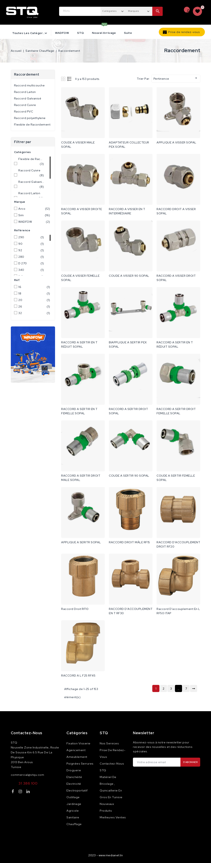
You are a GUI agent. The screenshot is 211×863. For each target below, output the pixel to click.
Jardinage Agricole (73, 807)
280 (31, 256)
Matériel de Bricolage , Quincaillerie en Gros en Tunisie (111, 787)
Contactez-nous (26, 733)
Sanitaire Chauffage (74, 821)
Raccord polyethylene (30, 118)
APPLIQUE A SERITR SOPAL (81, 542)
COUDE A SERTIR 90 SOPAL (129, 475)
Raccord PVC (23, 111)
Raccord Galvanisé (27, 98)
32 (34, 313)
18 (34, 293)
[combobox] (113, 11)
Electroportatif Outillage (77, 794)
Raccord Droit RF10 (74, 609)
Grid (63, 78)
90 (31, 243)
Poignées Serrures (80, 763)
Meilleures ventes (113, 817)
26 (34, 306)
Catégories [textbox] (109, 11)
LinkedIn (28, 792)
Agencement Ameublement (76, 753)
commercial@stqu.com (27, 775)
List (69, 78)
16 (34, 286)
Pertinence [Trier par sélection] (176, 78)
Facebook (13, 792)
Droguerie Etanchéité (74, 773)
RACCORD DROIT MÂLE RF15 (129, 542)
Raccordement (26, 74)
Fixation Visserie (78, 743)
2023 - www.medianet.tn (105, 855)
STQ (80, 33)
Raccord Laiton (25, 92)
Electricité (73, 784)
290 (31, 237)
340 (31, 269)
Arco (34, 208)
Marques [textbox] (133, 11)
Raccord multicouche (29, 85)
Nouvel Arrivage (104, 33)
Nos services (109, 743)
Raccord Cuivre (25, 105)
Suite (128, 33)
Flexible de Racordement (32, 124)
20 (34, 300)
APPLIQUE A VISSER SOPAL (176, 142)
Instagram (20, 792)
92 (31, 250)
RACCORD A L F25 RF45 (78, 675)
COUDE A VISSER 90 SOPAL (129, 276)
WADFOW (62, 33)
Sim (34, 215)
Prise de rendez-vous (184, 32)
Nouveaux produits (107, 807)
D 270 (31, 263)
